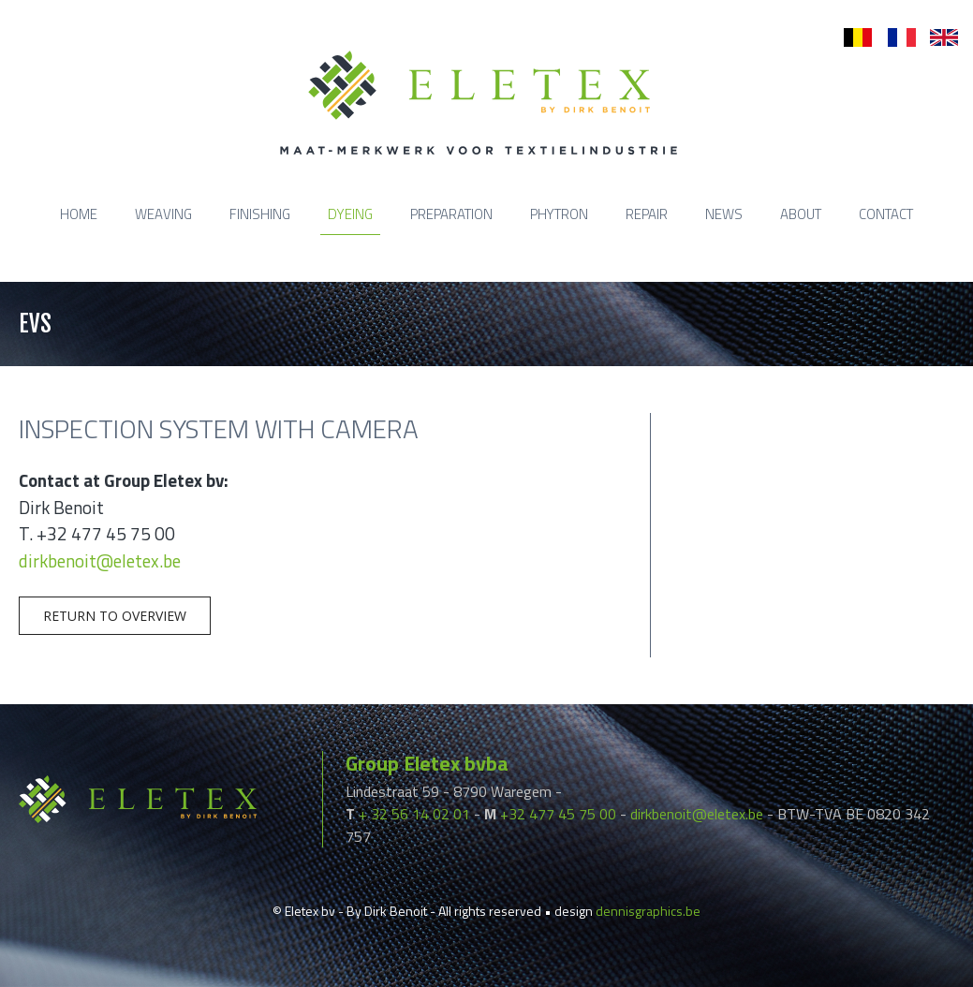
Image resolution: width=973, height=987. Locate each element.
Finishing (259, 214)
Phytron (559, 214)
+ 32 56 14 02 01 (414, 814)
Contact (886, 214)
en (937, 38)
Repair (647, 214)
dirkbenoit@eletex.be (100, 560)
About (800, 214)
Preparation (451, 214)
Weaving (163, 214)
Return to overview (114, 616)
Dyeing (350, 214)
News (724, 214)
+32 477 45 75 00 (558, 814)
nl (849, 38)
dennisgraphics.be (648, 911)
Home (78, 214)
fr (892, 38)
